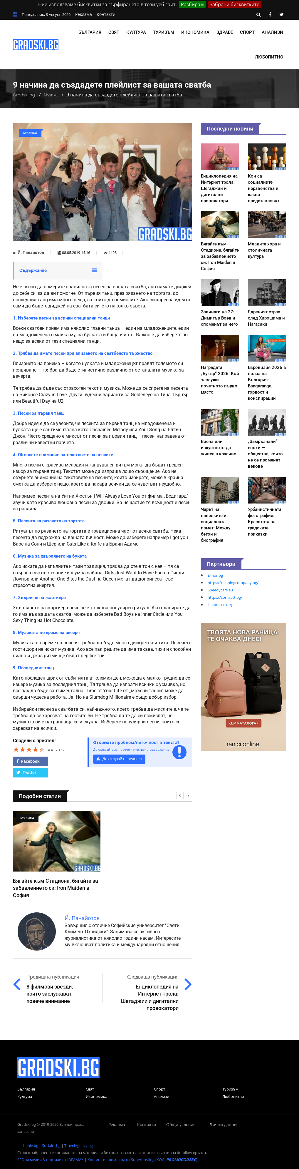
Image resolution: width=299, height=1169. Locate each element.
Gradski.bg (24, 95)
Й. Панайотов (31, 252)
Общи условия (181, 1124)
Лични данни (223, 1124)
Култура (136, 32)
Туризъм (163, 32)
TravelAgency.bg (78, 1145)
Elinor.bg (215, 575)
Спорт (247, 32)
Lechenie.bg (27, 1145)
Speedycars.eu (220, 590)
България (89, 32)
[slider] (29, 749)
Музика (51, 95)
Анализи (272, 32)
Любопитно (269, 57)
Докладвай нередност (119, 758)
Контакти (106, 14)
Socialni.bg (51, 1145)
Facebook (27, 761)
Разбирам (192, 4)
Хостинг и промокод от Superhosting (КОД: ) (142, 1159)
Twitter (26, 772)
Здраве (224, 32)
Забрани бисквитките (234, 4)
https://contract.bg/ (225, 597)
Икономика (195, 32)
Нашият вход (220, 604)
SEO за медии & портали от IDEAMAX (50, 1159)
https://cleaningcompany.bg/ (233, 582)
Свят (113, 32)
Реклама (83, 14)
